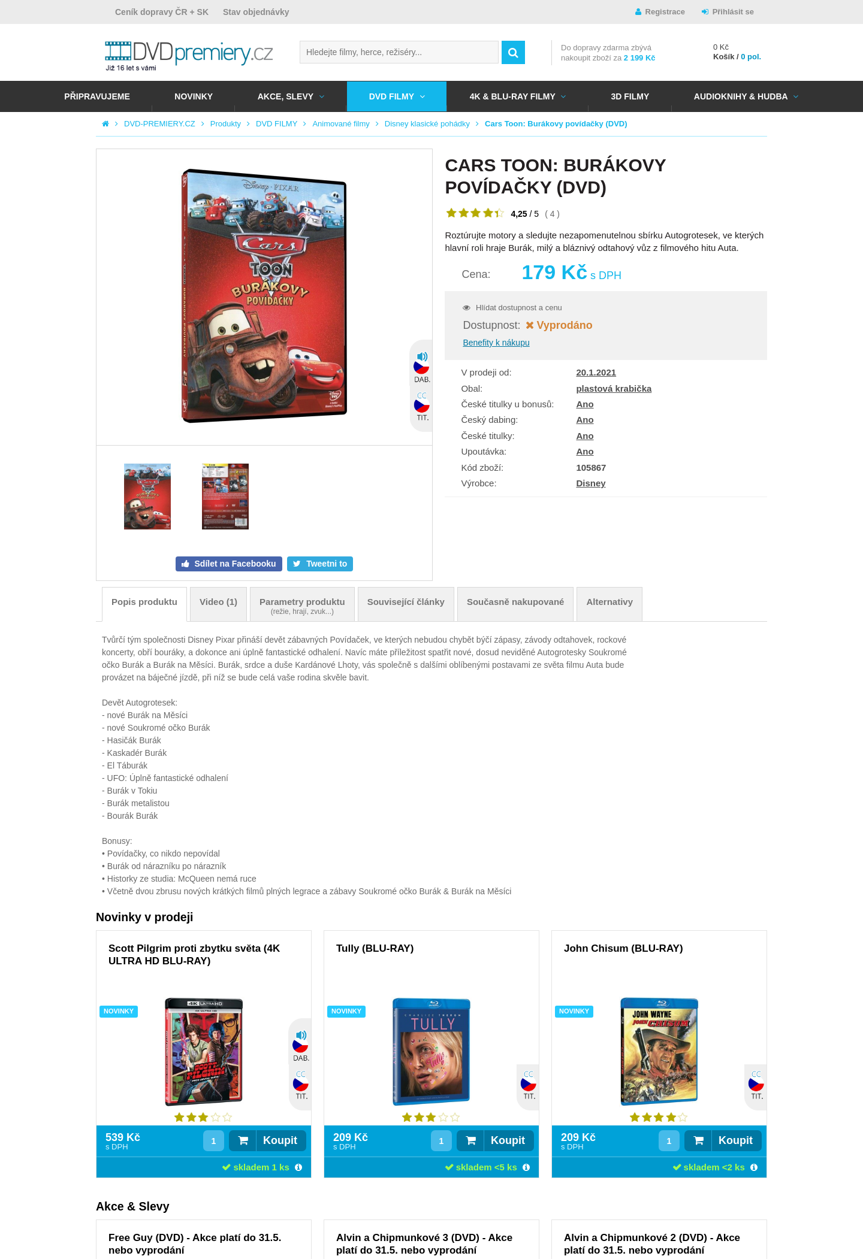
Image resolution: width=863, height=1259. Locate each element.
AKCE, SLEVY (285, 96)
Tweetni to (325, 563)
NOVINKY (193, 96)
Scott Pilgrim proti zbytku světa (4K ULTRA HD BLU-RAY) (194, 955)
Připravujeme (96, 96)
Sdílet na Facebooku (234, 563)
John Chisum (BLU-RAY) (623, 948)
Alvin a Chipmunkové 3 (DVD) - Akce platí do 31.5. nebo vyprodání (424, 1244)
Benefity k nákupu (496, 342)
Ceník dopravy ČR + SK (162, 12)
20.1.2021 (596, 372)
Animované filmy (340, 123)
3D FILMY (630, 96)
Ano (584, 404)
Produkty (225, 123)
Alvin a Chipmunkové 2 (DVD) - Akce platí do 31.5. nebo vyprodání (652, 1244)
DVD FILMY (391, 96)
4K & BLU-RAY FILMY (513, 96)
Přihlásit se (733, 11)
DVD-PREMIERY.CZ (159, 123)
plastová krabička (613, 388)
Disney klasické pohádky (427, 123)
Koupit (280, 1140)
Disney (590, 483)
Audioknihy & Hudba (741, 96)
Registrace (665, 11)
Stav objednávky (256, 12)
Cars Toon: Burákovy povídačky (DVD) (556, 123)
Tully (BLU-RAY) (375, 948)
